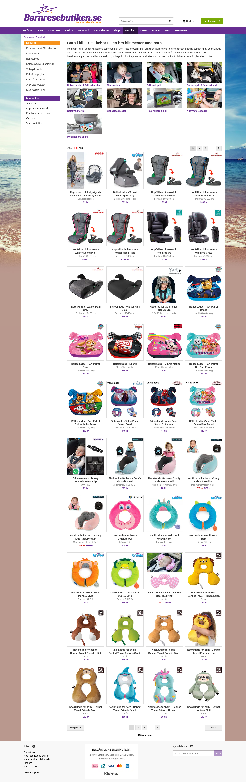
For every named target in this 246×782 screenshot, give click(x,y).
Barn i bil (130, 30)
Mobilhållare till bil (35, 90)
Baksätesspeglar (35, 74)
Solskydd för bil (34, 69)
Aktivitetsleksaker (35, 84)
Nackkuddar (32, 53)
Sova (40, 30)
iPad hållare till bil (35, 79)
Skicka (218, 753)
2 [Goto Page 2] (199, 148)
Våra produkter (34, 123)
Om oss (30, 118)
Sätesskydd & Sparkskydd (40, 63)
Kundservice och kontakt (39, 113)
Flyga (117, 30)
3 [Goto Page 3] (205, 148)
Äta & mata (54, 30)
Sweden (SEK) (32, 772)
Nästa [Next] (213, 727)
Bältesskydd (32, 58)
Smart (143, 30)
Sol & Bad (83, 30)
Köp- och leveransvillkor (39, 108)
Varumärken (181, 30)
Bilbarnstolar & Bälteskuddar (41, 48)
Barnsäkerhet (101, 30)
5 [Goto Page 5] (219, 148)
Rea (167, 30)
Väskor (69, 30)
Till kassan (211, 21)
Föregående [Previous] (75, 727)
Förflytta (27, 30)
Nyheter (156, 30)
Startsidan (29, 37)
